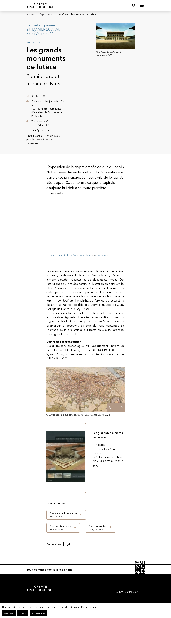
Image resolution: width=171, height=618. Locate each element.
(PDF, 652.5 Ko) (60, 528)
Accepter (9, 613)
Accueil (30, 14)
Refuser (23, 613)
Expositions (46, 14)
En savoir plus (38, 613)
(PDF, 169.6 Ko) (98, 528)
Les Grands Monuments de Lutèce (77, 14)
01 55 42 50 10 (39, 95)
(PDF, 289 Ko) (63, 515)
